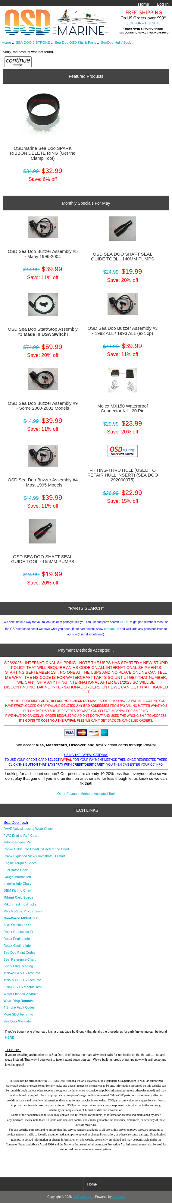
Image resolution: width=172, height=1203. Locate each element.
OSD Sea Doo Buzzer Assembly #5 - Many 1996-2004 (43, 254)
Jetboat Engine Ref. (18, 842)
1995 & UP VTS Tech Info (22, 980)
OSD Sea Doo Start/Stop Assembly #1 (43, 331)
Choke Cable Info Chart (21, 849)
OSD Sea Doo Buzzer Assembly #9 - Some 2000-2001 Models (43, 406)
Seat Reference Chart (20, 959)
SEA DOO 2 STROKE (33, 42)
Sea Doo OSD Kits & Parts (75, 42)
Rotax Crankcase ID (18, 932)
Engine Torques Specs (20, 863)
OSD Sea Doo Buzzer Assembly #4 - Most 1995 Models (43, 482)
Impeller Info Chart (17, 883)
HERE (124, 622)
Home (143, 4)
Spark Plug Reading (18, 966)
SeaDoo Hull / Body (116, 42)
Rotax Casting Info (17, 945)
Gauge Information (17, 877)
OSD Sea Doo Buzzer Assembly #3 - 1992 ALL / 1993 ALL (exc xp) (123, 330)
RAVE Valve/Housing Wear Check (29, 828)
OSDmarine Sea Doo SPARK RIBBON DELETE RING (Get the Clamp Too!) (43, 153)
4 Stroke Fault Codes (19, 1007)
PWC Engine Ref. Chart (21, 835)
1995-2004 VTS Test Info (22, 973)
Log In (163, 4)
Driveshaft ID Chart (51, 856)
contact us (111, 629)
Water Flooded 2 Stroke (21, 994)
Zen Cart (118, 1196)
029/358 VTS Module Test (23, 987)
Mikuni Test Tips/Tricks (20, 904)
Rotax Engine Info (17, 938)
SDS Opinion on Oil (18, 925)
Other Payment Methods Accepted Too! (86, 793)
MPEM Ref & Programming (24, 911)
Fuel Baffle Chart (16, 870)
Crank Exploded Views (20, 856)
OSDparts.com (83, 1196)
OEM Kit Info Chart (17, 890)
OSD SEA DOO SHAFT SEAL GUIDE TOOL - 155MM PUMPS (42, 559)
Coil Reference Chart (53, 849)
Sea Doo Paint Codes (20, 952)
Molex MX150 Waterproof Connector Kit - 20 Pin (122, 408)
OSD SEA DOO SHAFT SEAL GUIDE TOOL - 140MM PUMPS (122, 256)
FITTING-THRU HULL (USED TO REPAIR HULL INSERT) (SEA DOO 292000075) (122, 475)
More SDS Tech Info (18, 1014)
